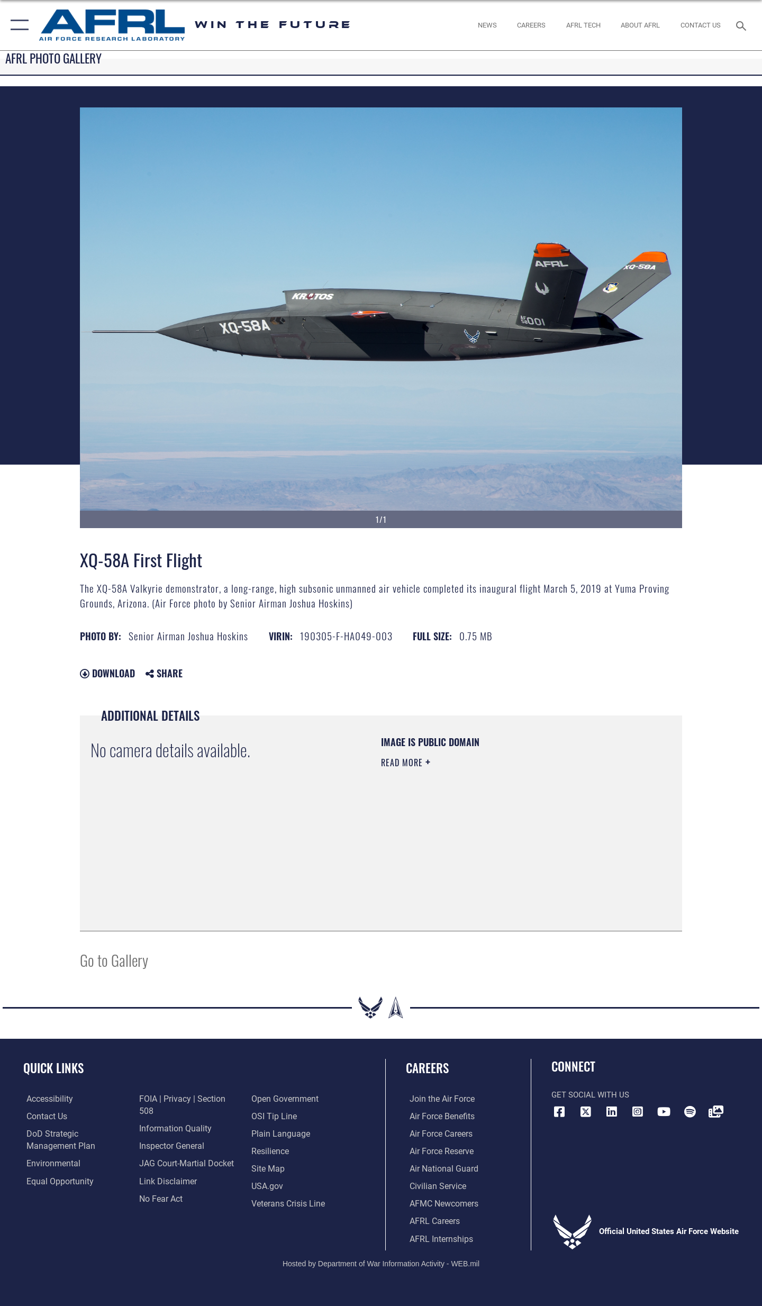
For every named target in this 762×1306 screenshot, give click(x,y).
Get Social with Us (590, 1095)
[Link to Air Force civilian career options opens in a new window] (433, 1185)
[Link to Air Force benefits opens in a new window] (437, 1115)
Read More (403, 762)
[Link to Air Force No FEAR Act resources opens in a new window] (159, 1168)
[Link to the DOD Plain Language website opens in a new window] (279, 1115)
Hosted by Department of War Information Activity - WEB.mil (381, 1261)
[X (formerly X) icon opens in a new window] (586, 1112)
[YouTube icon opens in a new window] (664, 1112)
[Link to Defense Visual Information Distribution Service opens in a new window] (716, 1112)
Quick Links (53, 1068)
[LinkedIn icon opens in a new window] (612, 1112)
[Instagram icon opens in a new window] (638, 1112)
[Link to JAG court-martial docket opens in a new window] (183, 1133)
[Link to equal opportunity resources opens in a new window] (54, 1180)
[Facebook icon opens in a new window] (559, 1112)
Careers (427, 1068)
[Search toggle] (742, 25)
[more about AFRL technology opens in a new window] (583, 25)
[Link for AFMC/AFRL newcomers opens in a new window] (439, 1202)
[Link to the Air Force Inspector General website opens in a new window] (169, 1115)
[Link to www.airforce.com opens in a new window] (437, 1098)
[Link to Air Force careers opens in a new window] (437, 1133)
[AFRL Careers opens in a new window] (532, 25)
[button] (17, 25)
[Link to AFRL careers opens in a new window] (430, 1220)
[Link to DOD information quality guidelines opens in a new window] (172, 1098)
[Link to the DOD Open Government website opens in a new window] (169, 1185)
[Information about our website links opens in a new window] (165, 1150)
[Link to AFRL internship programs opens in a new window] (436, 1237)
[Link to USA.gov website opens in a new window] (267, 1168)
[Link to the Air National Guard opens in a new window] (438, 1168)
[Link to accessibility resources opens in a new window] (46, 1098)
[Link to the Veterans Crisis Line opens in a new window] (288, 1185)
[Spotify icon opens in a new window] (690, 1112)
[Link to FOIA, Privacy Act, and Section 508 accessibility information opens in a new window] (71, 1197)
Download (107, 673)
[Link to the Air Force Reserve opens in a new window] (437, 1150)
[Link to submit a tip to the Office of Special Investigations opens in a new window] (273, 1098)
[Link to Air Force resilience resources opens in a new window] (270, 1133)
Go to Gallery (114, 959)
